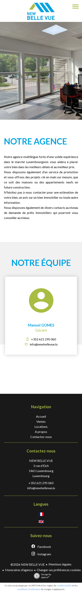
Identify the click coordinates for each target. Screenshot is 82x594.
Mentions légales (60, 564)
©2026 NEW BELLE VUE (28, 564)
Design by (41, 576)
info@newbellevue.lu (44, 344)
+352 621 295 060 (43, 339)
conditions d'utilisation (29, 589)
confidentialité (64, 585)
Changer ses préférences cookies (59, 570)
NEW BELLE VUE (41, 460)
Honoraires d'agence (19, 570)
